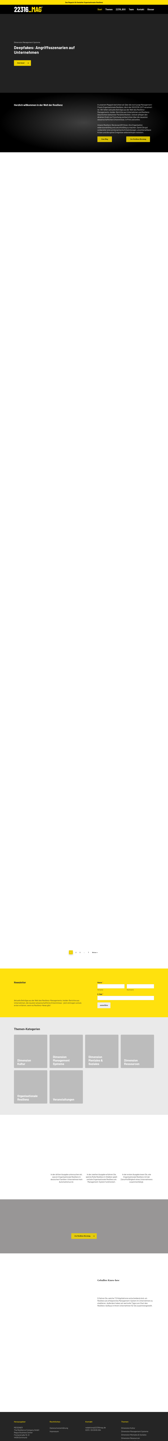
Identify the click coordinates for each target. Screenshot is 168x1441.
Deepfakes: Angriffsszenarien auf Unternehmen (44, 50)
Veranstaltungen (128, 1423)
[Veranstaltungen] (66, 1065)
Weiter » (95, 931)
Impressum (54, 1410)
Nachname (130, 968)
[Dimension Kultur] (30, 1030)
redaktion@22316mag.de (95, 1406)
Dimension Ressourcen (130, 1417)
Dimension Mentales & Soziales (133, 1413)
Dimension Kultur (128, 1407)
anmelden (104, 984)
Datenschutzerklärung (59, 1407)
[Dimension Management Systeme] (66, 1030)
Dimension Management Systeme (134, 1410)
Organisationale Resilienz (131, 1420)
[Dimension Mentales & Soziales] (101, 1030)
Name (100, 961)
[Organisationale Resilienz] (30, 1065)
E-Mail (100, 973)
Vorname (100, 968)
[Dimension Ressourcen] (137, 1030)
